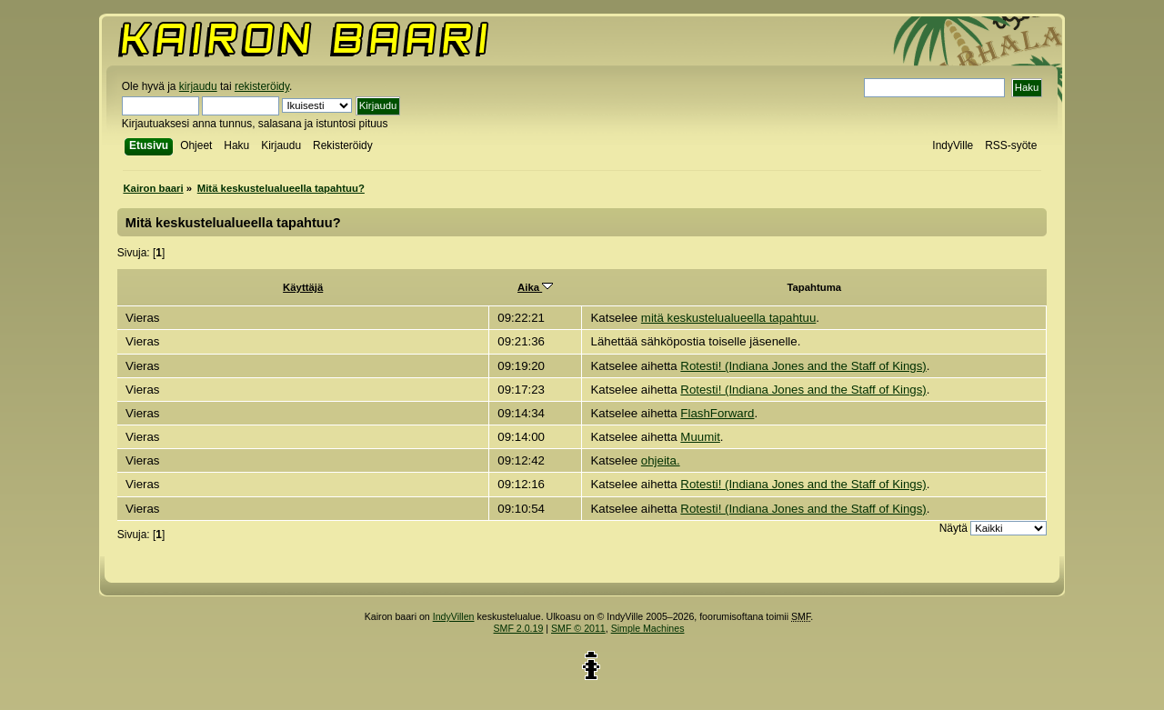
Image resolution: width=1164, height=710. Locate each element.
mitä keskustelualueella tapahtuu (728, 318)
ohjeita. (660, 460)
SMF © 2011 (578, 628)
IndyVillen (454, 616)
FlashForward (717, 413)
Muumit (700, 437)
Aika (535, 287)
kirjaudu (198, 86)
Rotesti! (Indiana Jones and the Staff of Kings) (803, 366)
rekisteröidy (262, 86)
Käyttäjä (303, 287)
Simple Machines (648, 628)
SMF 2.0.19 (519, 628)
